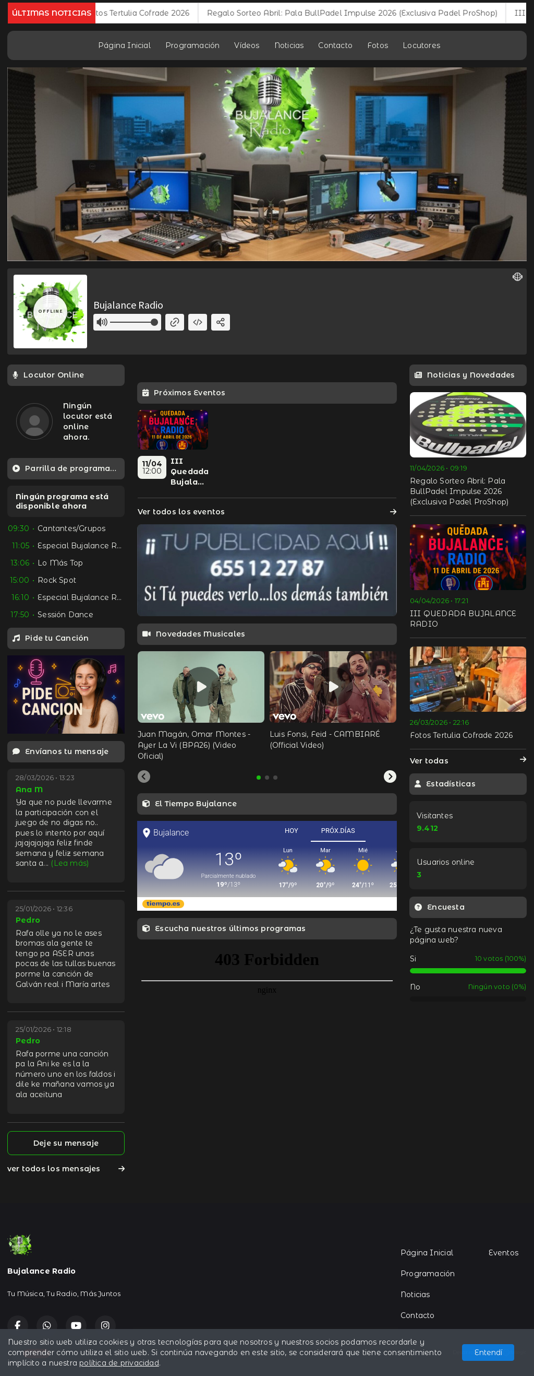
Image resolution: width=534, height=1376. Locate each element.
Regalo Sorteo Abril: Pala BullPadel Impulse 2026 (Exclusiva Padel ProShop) (370, 13)
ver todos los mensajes (66, 1168)
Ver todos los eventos (267, 511)
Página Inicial (124, 45)
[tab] (259, 777)
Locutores (421, 45)
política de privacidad (119, 1363)
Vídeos (246, 45)
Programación (192, 45)
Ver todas (468, 761)
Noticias (289, 45)
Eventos (503, 1252)
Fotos (377, 45)
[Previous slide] (144, 777)
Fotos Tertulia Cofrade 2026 (156, 13)
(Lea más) (70, 863)
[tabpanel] (201, 706)
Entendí (488, 1352)
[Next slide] (390, 777)
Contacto (335, 45)
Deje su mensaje (66, 1143)
